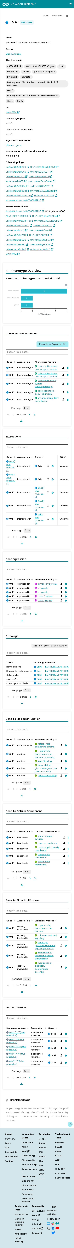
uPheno (42, 1147)
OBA (40, 1161)
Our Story (10, 1138)
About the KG (29, 1185)
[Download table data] (21, 420)
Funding (9, 1161)
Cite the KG (28, 1180)
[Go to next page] (28, 414)
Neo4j (26, 1151)
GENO (41, 1169)
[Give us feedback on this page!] (70, 1124)
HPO (40, 1152)
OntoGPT (60, 1169)
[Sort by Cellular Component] (58, 831)
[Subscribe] (48, 1223)
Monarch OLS (21, 1214)
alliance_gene (13, 145)
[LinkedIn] (53, 1228)
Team (8, 1143)
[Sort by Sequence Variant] (27, 1027)
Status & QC (28, 1160)
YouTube (37, 1228)
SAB (7, 1147)
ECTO (41, 1178)
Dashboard (27, 1194)
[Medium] (57, 1223)
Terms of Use (28, 1176)
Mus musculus (13, 54)
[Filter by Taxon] (49, 646)
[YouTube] (57, 1228)
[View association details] (67, 367)
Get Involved (38, 1210)
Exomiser (59, 1142)
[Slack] (52, 1223)
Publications (11, 1156)
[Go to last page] (34, 414)
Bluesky (36, 1233)
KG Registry (21, 1233)
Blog (35, 1219)
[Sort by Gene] (14, 361)
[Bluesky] (53, 1232)
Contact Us (11, 1152)
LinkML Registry (19, 1240)
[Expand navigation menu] (70, 4)
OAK (57, 1160)
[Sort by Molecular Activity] (55, 739)
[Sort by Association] (31, 361)
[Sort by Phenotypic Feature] (57, 361)
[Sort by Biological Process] (55, 920)
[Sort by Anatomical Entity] (55, 579)
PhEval (58, 1146)
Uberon (42, 1143)
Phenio (41, 1156)
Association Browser (28, 1200)
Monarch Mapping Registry (19, 1221)
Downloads (27, 1142)
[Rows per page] (26, 408)
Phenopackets (62, 1177)
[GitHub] (48, 1228)
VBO (40, 1165)
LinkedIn (36, 1224)
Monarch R (28, 1155)
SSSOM (58, 1155)
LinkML (58, 1151)
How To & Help (29, 1164)
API (24, 1146)
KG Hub (18, 1229)
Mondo (42, 1138)
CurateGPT (61, 1173)
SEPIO (41, 1174)
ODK (57, 1164)
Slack (35, 1215)
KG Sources (28, 1189)
